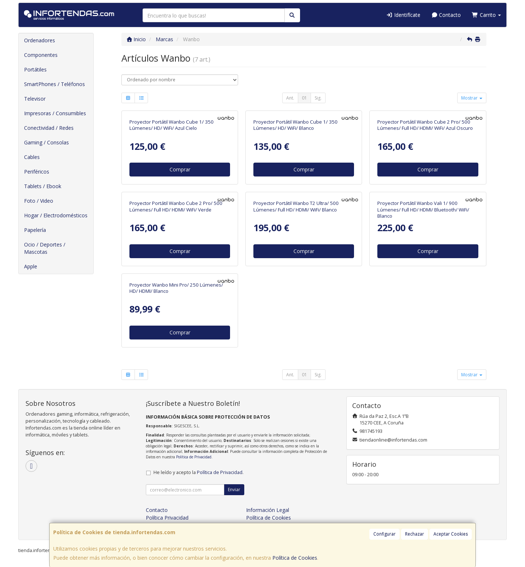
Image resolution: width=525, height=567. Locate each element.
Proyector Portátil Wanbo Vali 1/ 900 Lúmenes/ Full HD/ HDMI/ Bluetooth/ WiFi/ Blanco (423, 209)
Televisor (35, 98)
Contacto (446, 14)
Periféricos (36, 171)
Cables (32, 157)
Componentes (41, 54)
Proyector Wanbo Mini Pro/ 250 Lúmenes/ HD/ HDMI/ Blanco (176, 287)
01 (304, 98)
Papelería (35, 229)
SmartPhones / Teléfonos (54, 84)
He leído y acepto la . (198, 472)
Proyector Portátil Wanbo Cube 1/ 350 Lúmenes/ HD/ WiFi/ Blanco (295, 125)
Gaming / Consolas (46, 142)
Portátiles (35, 69)
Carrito (486, 14)
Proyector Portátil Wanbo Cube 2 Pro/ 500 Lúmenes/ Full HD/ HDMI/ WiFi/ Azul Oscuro (425, 125)
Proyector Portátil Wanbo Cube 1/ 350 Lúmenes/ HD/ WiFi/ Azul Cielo (171, 125)
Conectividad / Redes (49, 127)
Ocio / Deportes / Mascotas (44, 248)
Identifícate (403, 14)
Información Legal (267, 509)
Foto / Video (38, 200)
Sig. (318, 98)
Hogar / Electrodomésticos (56, 215)
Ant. (290, 98)
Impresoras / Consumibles (55, 113)
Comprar (180, 169)
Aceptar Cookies (450, 534)
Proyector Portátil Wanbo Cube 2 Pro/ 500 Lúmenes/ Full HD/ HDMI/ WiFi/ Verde (175, 206)
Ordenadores (39, 40)
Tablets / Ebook (42, 186)
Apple (30, 266)
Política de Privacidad (193, 456)
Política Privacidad (167, 517)
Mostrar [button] (471, 98)
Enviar (234, 489)
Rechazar (414, 534)
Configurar (384, 534)
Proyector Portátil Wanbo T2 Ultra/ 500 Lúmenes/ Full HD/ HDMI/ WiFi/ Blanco (296, 206)
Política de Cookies (294, 557)
